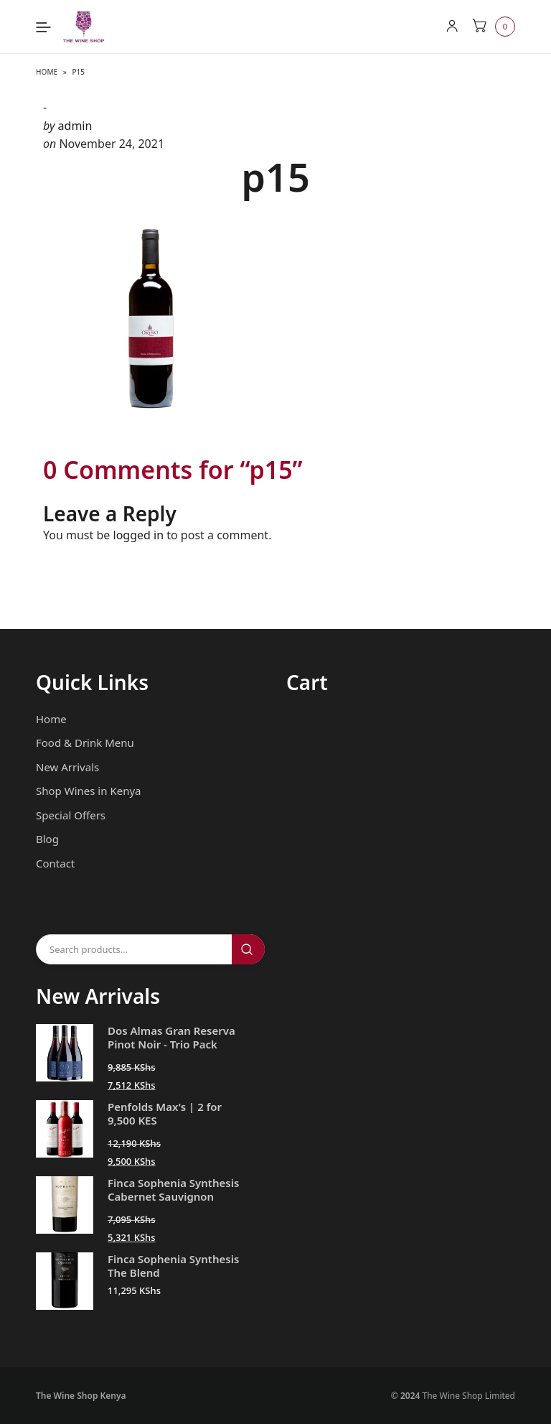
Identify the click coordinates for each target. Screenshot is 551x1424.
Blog (47, 839)
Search (248, 949)
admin (75, 126)
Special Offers (70, 815)
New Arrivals (67, 767)
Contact (55, 863)
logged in (138, 535)
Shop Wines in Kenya (88, 790)
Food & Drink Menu (85, 742)
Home (46, 72)
